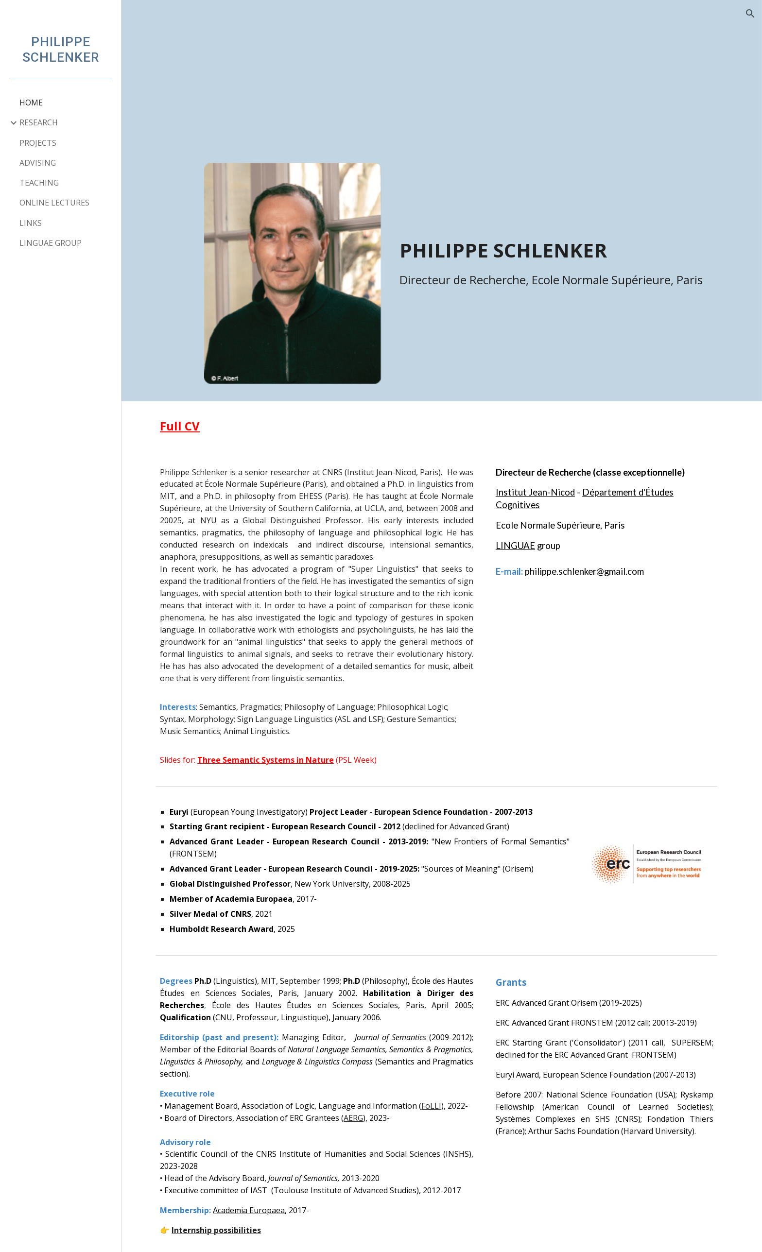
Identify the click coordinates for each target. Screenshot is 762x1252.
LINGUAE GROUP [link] (50, 243)
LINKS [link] (30, 223)
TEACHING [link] (39, 182)
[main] (561, 235)
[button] (750, 13)
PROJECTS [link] (37, 142)
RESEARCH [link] (38, 122)
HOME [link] (31, 102)
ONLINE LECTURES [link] (54, 202)
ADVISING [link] (37, 162)
